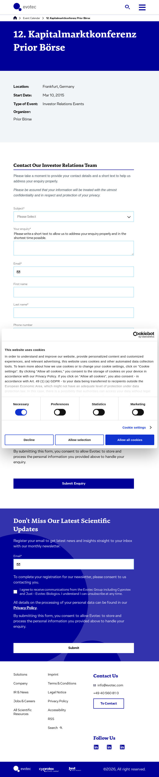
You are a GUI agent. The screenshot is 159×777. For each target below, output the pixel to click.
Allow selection (79, 440)
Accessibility (57, 710)
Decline (29, 440)
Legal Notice (57, 692)
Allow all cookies (129, 440)
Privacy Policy (25, 608)
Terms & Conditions (62, 683)
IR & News (20, 692)
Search (55, 727)
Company (20, 683)
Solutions (20, 674)
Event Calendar (31, 18)
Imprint (53, 674)
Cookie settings (134, 427)
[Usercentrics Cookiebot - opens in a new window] (136, 335)
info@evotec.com (108, 685)
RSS (51, 719)
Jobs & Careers (24, 701)
